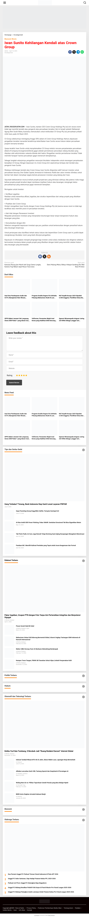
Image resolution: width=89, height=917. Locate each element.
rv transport (36, 915)
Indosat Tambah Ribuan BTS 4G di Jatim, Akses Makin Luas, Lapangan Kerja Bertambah (45, 760)
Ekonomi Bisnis (10, 39)
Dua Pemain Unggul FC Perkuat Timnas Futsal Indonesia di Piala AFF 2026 (33, 874)
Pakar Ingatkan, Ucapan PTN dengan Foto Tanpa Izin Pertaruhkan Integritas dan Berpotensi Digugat (42, 616)
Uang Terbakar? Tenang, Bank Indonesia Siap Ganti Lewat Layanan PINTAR (36, 504)
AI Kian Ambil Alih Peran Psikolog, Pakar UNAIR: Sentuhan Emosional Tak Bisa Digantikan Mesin (48, 522)
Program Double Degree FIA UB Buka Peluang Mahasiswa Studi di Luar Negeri (44, 297)
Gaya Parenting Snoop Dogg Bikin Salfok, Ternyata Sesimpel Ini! (37, 511)
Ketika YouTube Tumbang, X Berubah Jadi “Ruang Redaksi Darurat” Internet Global (39, 751)
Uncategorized (9, 52)
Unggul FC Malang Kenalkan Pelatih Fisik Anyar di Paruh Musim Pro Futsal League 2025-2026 (39, 887)
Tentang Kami (68, 908)
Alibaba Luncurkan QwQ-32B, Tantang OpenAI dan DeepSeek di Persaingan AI (42, 771)
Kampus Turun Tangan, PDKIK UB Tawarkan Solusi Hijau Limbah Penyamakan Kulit (44, 660)
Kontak (29, 910)
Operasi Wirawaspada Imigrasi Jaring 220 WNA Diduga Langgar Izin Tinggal (71, 320)
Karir (15, 910)
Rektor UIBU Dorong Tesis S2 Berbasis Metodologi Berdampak (37, 649)
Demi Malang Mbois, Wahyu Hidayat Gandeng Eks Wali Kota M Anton (65, 264)
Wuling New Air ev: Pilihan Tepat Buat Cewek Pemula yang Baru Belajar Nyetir (42, 783)
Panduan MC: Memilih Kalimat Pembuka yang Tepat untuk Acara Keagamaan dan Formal (46, 545)
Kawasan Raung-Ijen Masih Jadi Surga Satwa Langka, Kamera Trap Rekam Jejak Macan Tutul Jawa (24, 264)
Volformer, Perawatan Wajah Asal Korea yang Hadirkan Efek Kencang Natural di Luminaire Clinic (43, 320)
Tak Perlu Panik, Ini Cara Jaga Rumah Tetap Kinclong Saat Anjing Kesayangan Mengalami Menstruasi (50, 534)
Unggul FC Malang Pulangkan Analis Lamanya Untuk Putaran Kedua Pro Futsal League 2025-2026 (41, 892)
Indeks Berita (7, 910)
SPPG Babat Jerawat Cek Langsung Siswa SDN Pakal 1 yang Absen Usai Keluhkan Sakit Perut (17, 320)
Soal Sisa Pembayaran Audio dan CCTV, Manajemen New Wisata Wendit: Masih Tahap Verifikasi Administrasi (16, 297)
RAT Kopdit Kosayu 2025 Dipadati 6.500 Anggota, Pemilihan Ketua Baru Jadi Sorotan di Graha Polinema (71, 297)
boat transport (51, 915)
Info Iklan (22, 910)
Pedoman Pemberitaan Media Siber (50, 908)
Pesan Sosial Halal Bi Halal (25, 626)
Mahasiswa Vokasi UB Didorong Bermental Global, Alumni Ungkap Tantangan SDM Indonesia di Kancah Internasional (48, 638)
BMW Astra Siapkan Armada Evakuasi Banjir (31, 794)
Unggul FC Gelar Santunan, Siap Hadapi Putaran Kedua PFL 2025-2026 (32, 878)
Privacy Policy (31, 908)
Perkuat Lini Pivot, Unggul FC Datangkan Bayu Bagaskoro (27, 883)
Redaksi (78, 908)
